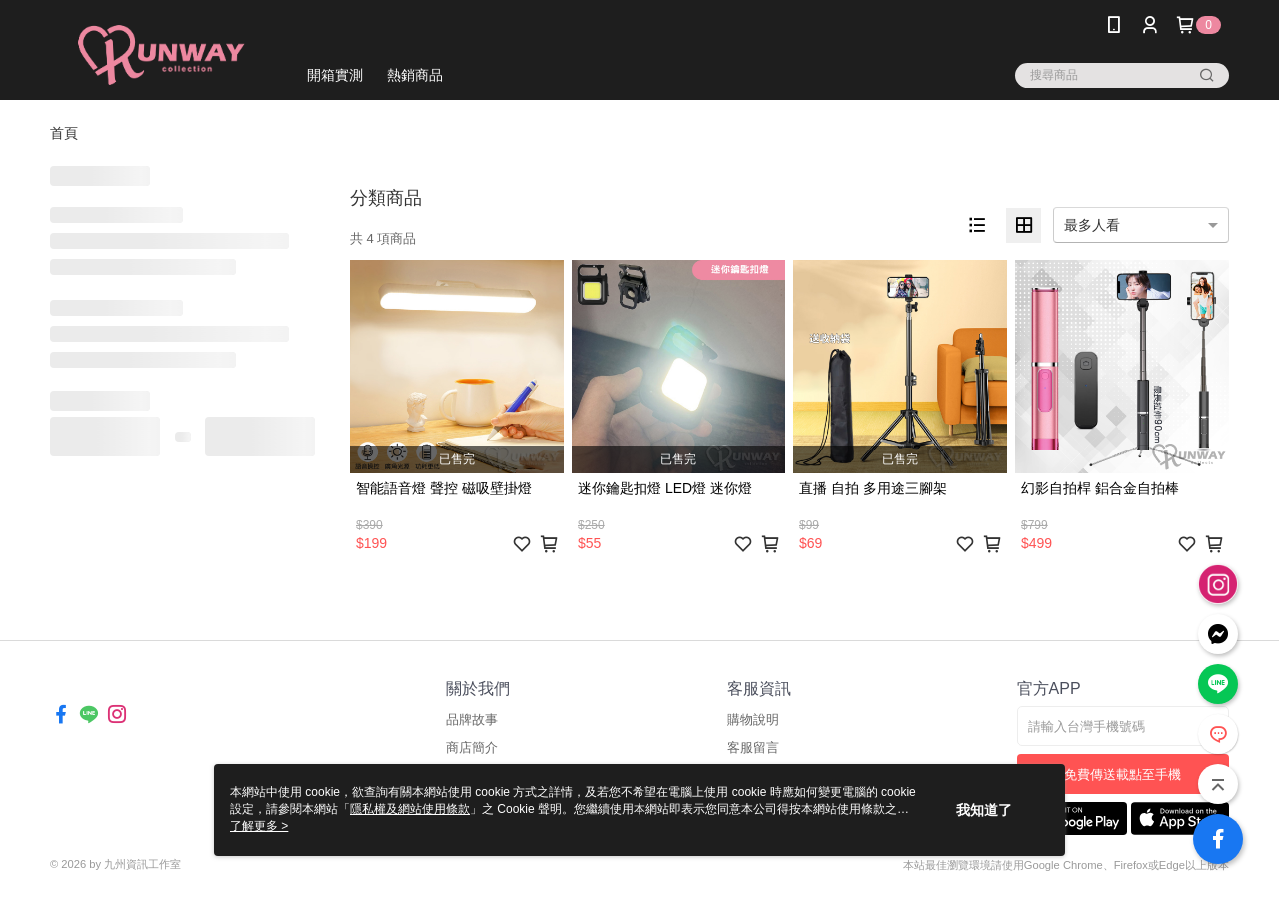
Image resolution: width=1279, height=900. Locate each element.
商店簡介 (472, 747)
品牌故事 (472, 719)
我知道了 (984, 810)
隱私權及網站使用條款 (410, 809)
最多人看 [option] (1092, 225)
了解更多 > (259, 826)
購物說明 (753, 719)
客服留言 (753, 747)
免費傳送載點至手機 (1122, 774)
